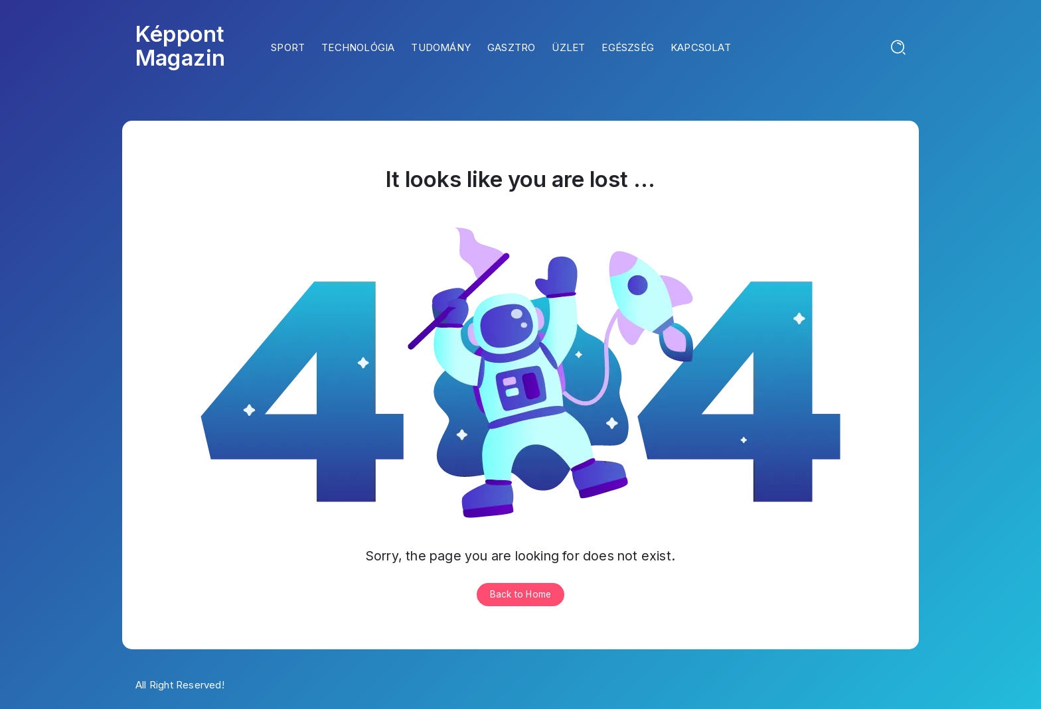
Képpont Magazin (180, 46)
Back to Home (520, 594)
